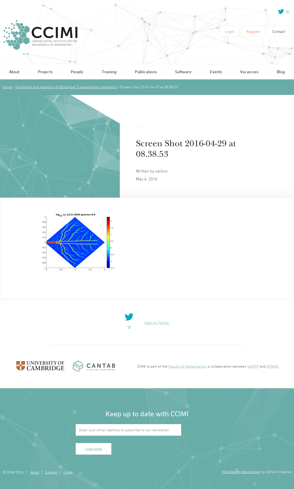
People (77, 71)
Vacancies (249, 71)
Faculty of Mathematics (187, 366)
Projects (45, 71)
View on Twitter (156, 322)
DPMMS (272, 366)
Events (216, 71)
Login (229, 31)
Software (183, 71)
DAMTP (253, 366)
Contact (278, 31)
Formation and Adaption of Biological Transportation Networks (66, 87)
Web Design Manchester (241, 472)
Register (253, 31)
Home (7, 87)
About (14, 71)
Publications (146, 71)
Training (109, 71)
